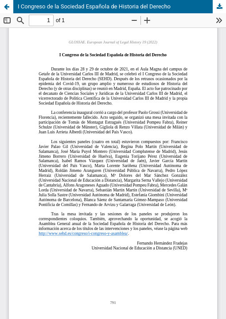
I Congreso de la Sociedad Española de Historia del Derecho (94, 6)
